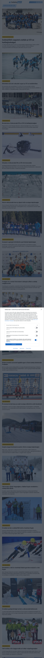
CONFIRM (14, 344)
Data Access (22, 348)
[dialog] (22, 329)
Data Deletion (15, 348)
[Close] (42, 310)
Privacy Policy (28, 348)
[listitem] (22, 325)
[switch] (36, 328)
